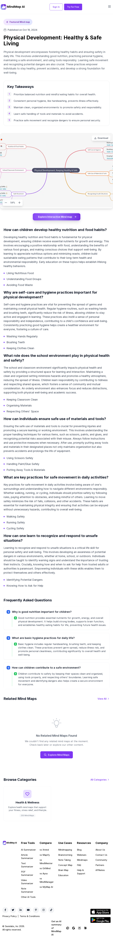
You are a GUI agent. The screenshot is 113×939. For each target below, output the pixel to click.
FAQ (79, 865)
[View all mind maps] (103, 698)
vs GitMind (45, 868)
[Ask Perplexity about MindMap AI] (79, 928)
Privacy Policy (9, 916)
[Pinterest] (36, 910)
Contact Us (101, 854)
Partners (99, 865)
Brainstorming (65, 854)
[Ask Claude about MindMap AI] (85, 928)
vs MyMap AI (46, 887)
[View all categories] (99, 779)
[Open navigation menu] (109, 6)
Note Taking (64, 860)
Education (63, 875)
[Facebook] (5, 910)
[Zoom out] (6, 202)
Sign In (56, 7)
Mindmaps (82, 860)
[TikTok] (51, 910)
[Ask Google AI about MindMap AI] (73, 928)
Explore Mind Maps (56, 754)
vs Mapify (45, 854)
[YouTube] (28, 910)
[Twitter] (13, 910)
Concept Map (65, 865)
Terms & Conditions (30, 916)
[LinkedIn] (21, 910)
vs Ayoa (44, 873)
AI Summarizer (28, 849)
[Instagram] (43, 910)
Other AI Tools (28, 897)
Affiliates (100, 870)
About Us (100, 849)
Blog (79, 849)
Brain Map (63, 870)
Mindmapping (65, 849)
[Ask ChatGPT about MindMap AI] (67, 928)
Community (101, 860)
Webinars (81, 854)
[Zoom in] (19, 202)
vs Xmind (44, 849)
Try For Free (73, 7)
